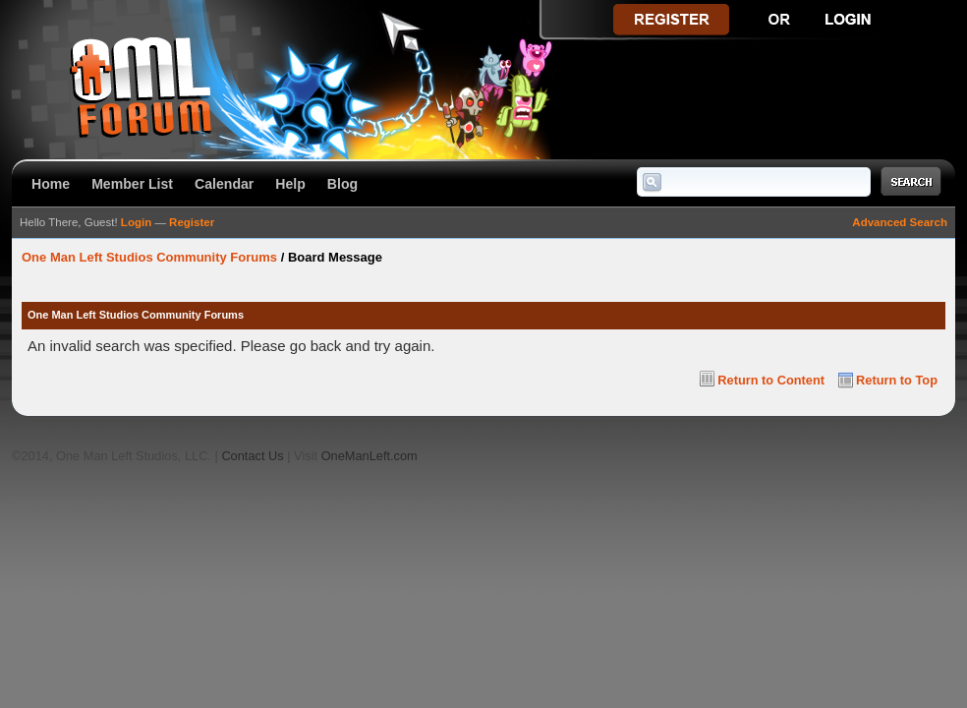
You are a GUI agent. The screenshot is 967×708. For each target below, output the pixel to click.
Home (50, 184)
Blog (342, 184)
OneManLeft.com (369, 455)
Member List (132, 184)
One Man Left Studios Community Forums (149, 257)
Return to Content (771, 380)
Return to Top (897, 380)
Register (191, 222)
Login (136, 222)
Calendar (224, 184)
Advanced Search (899, 222)
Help (290, 184)
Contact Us (252, 455)
